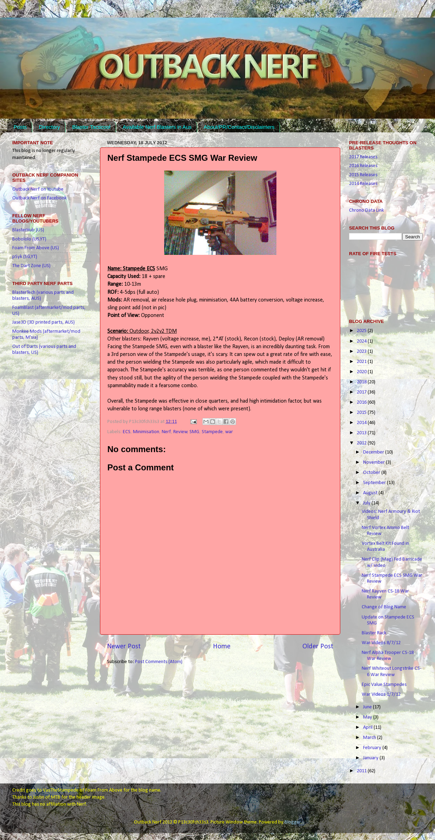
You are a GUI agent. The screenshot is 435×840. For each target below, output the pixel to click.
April (368, 727)
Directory (49, 127)
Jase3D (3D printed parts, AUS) (43, 322)
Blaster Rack (374, 633)
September (375, 482)
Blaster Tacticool (91, 127)
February (372, 747)
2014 (362, 422)
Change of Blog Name (384, 607)
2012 (362, 443)
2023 (362, 351)
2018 (362, 382)
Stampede (212, 432)
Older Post (317, 646)
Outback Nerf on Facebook (39, 198)
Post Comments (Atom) (158, 661)
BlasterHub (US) (28, 230)
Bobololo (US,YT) (29, 239)
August (371, 493)
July (367, 503)
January (371, 758)
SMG (194, 432)
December (374, 452)
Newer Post (124, 646)
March (370, 737)
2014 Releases (363, 183)
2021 (362, 361)
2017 (362, 392)
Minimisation (146, 432)
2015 (362, 412)
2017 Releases (363, 157)
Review (180, 432)
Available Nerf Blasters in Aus (157, 127)
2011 (362, 771)
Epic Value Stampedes (384, 684)
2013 (362, 433)
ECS (126, 432)
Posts (20, 127)
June (368, 707)
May (368, 717)
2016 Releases (363, 165)
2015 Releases (363, 175)
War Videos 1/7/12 (381, 694)
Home (221, 646)
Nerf (166, 432)
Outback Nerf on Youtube (37, 189)
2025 (362, 330)
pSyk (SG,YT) (24, 256)
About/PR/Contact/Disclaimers (239, 127)
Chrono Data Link (366, 210)
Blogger (293, 822)
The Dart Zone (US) (31, 266)
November (374, 462)
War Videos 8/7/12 (381, 643)
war (229, 432)
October (372, 472)
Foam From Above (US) (35, 248)
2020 (362, 372)
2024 (362, 341)
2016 (362, 402)
